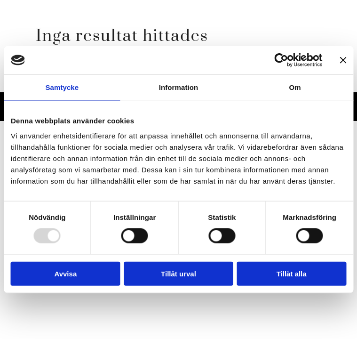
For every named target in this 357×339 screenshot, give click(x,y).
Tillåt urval (178, 273)
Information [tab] (178, 87)
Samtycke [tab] (62, 87)
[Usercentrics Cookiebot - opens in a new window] (281, 60)
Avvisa (65, 273)
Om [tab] (295, 87)
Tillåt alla (292, 273)
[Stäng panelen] (343, 60)
